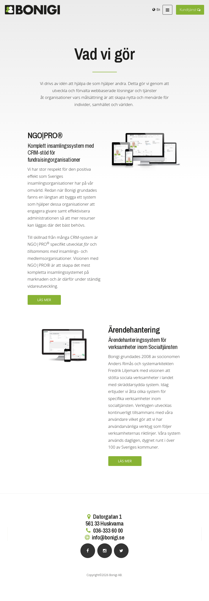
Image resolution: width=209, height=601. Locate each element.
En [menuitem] (158, 9)
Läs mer (44, 299)
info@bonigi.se (108, 537)
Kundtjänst (190, 9)
